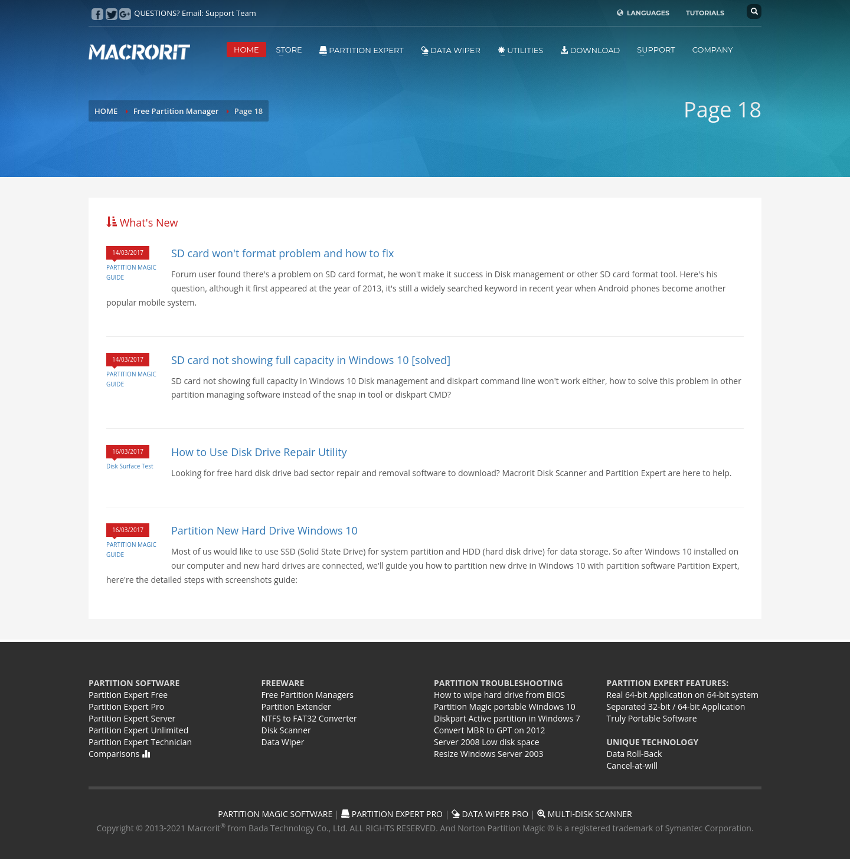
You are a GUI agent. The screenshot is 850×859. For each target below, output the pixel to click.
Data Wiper (450, 50)
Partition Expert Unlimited (138, 730)
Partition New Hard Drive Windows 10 (264, 530)
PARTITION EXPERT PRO (392, 813)
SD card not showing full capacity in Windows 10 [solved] (310, 360)
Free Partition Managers (307, 694)
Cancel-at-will (632, 765)
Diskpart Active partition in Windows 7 (507, 718)
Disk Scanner (286, 730)
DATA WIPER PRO (490, 813)
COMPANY (712, 49)
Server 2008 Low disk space (487, 741)
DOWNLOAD (590, 50)
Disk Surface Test (129, 466)
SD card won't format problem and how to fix (282, 253)
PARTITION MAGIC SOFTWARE (275, 813)
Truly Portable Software (652, 718)
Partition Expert (361, 50)
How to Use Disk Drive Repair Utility (259, 452)
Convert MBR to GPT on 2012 (489, 730)
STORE (289, 49)
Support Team (230, 13)
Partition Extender (296, 706)
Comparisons (119, 753)
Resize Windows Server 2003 (488, 753)
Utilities (521, 50)
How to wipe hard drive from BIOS (499, 694)
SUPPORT (656, 49)
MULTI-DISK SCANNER (584, 813)
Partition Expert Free (128, 694)
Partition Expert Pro (126, 706)
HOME (246, 49)
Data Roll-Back (634, 753)
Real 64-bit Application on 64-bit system (683, 694)
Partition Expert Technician (140, 741)
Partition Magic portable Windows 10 (505, 706)
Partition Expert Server (132, 718)
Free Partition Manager (176, 111)
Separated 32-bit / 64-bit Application (676, 706)
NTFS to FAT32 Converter (309, 718)
